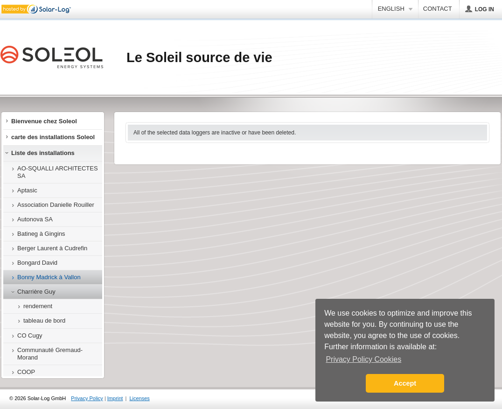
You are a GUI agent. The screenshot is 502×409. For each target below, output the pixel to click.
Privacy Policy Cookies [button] (363, 359)
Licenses (139, 398)
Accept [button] (405, 383)
